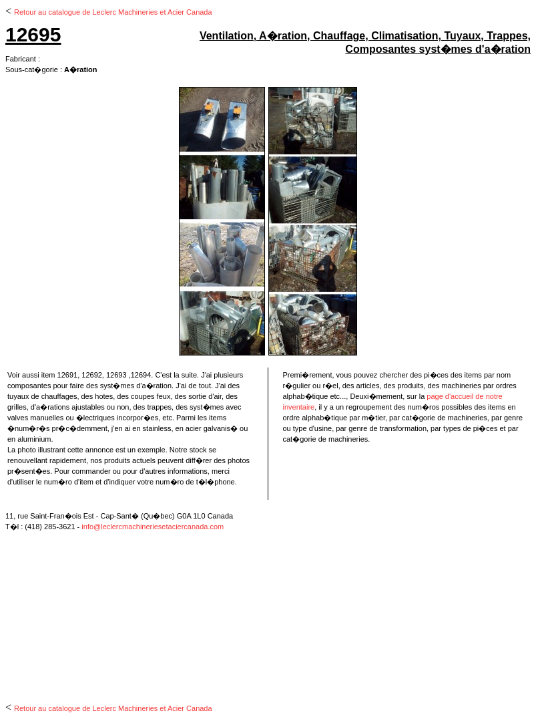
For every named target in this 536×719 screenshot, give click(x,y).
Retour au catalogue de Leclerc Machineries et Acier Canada (113, 12)
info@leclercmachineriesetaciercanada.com (152, 527)
